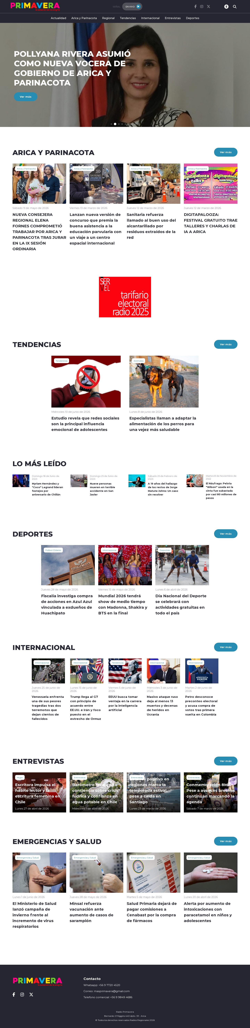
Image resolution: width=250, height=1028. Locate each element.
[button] (111, 124)
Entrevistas (173, 18)
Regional (108, 18)
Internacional (150, 18)
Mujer (20, 777)
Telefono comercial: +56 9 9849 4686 (108, 997)
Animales (138, 360)
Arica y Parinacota (84, 18)
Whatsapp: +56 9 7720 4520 (102, 985)
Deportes (192, 18)
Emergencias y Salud (28, 857)
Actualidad (58, 18)
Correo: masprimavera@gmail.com (107, 991)
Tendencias (128, 18)
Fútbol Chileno (53, 550)
